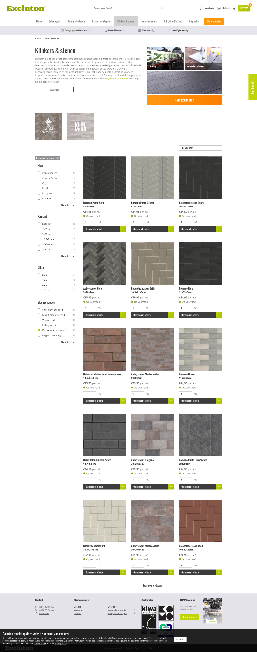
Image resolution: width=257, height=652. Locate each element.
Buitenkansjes (214, 21)
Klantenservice (81, 600)
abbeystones (109, 78)
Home (39, 21)
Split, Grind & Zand (173, 21)
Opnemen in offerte (106, 229)
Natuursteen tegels (101, 21)
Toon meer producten (152, 585)
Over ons (112, 606)
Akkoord (180, 639)
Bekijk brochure (189, 616)
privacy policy (61, 643)
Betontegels (54, 21)
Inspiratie (194, 21)
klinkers (124, 78)
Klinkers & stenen (125, 21)
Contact (77, 613)
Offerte (245, 7)
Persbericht (253, 87)
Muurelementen (149, 21)
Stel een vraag (226, 8)
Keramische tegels (76, 21)
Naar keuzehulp (184, 100)
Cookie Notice (40, 643)
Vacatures (207, 8)
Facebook (44, 613)
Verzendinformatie (117, 609)
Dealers (77, 606)
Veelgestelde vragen (117, 613)
